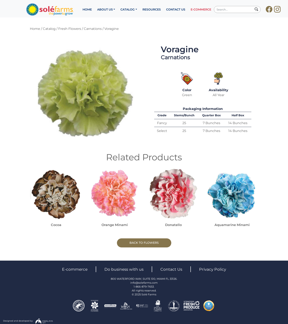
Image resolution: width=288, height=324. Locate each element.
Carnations (93, 29)
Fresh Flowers (69, 29)
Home (35, 29)
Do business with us (123, 269)
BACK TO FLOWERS (144, 243)
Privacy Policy (212, 269)
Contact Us (171, 269)
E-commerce (74, 269)
